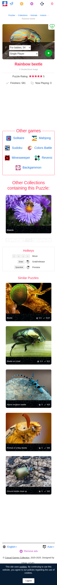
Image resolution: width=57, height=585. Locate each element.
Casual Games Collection (17, 557)
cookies (23, 566)
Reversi (46, 157)
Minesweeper (20, 157)
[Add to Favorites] (51, 27)
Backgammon (31, 167)
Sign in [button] (52, 3)
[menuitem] (12, 3)
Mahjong (44, 138)
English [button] (11, 547)
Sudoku (16, 147)
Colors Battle (43, 147)
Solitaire (18, 138)
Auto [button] (49, 547)
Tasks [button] (22, 3)
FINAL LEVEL (28, 563)
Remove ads (31, 551)
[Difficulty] (20, 47)
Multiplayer (12, 3)
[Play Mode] (23, 53)
